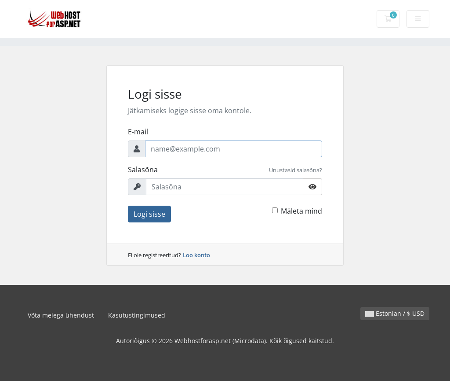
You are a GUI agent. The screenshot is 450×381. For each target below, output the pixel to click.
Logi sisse (149, 214)
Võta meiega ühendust (61, 315)
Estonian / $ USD (395, 313)
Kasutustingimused (136, 315)
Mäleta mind (301, 211)
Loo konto (196, 255)
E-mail (138, 132)
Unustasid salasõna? (295, 170)
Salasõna (143, 169)
